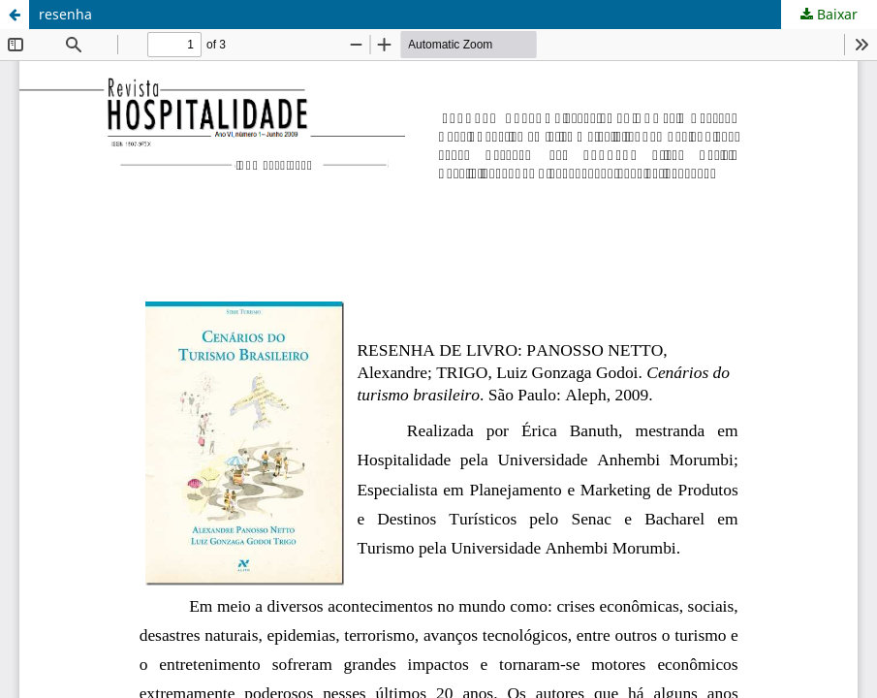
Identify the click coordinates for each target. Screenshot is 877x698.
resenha (65, 14)
